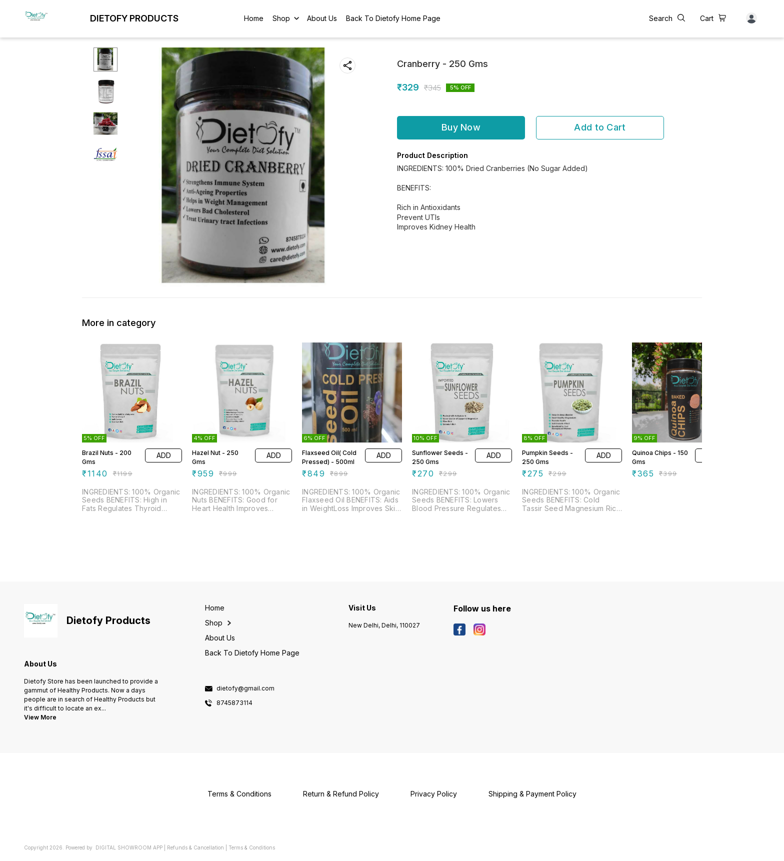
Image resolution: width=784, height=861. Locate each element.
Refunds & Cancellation (195, 847)
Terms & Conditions (251, 847)
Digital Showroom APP (129, 847)
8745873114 (234, 703)
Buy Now (461, 127)
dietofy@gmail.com (245, 688)
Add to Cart (600, 127)
